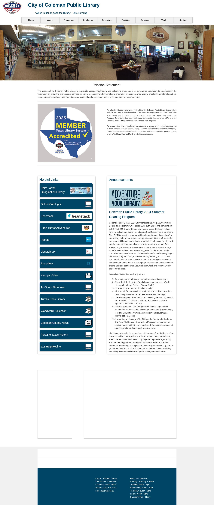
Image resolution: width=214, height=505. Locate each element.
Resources (69, 20)
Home (31, 20)
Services (145, 20)
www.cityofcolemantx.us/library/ (154, 279)
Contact (182, 20)
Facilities (126, 20)
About (50, 20)
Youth (164, 20)
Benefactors (87, 20)
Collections (107, 20)
